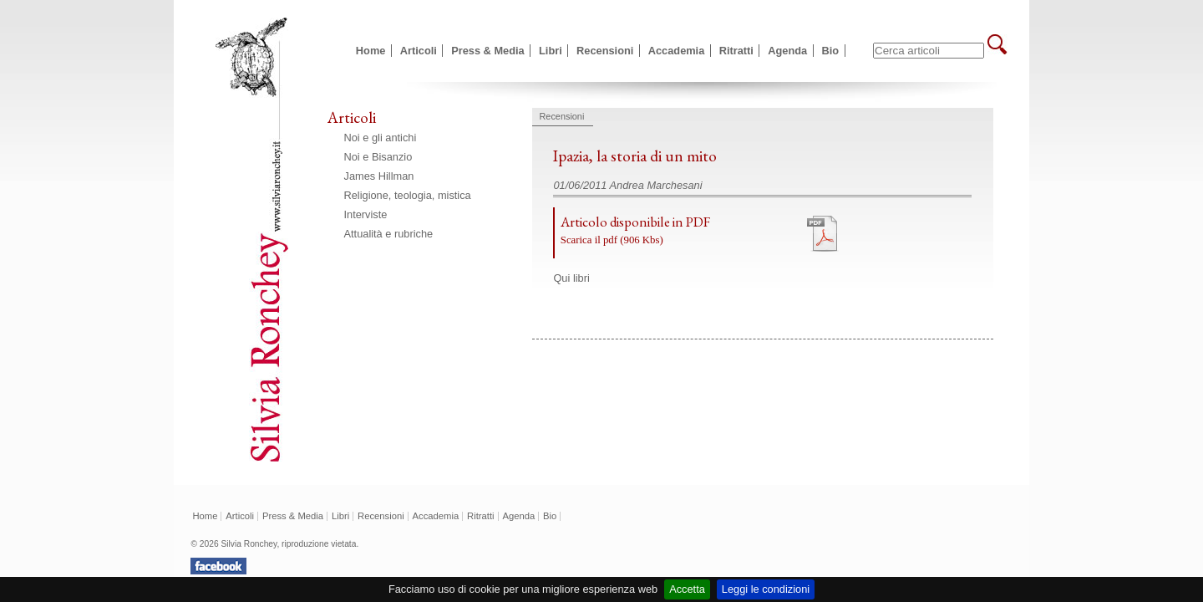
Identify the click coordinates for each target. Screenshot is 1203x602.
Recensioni (604, 50)
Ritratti (736, 50)
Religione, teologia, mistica (407, 195)
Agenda (787, 50)
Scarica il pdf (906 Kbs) (612, 240)
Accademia (676, 50)
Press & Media (488, 50)
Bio (831, 50)
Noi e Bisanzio (378, 156)
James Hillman (379, 176)
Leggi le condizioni (766, 589)
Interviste (366, 214)
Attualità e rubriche (389, 233)
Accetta (687, 589)
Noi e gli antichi (380, 137)
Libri (550, 50)
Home (371, 50)
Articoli (418, 50)
